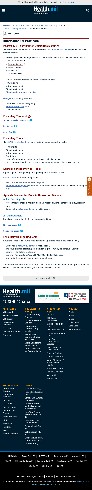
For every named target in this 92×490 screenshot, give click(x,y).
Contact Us (7, 335)
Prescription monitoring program (17, 186)
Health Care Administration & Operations (52, 341)
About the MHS (9, 309)
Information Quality (44, 461)
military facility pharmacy (26, 209)
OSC (58, 466)
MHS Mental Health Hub (55, 330)
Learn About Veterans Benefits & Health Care (33, 413)
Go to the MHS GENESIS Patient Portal (34, 399)
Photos (71, 315)
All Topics (50, 314)
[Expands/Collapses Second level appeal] (12, 231)
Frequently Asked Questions (9, 412)
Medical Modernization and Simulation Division (33, 350)
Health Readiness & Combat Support (54, 348)
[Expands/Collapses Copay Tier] (8, 132)
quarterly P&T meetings (62, 49)
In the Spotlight (74, 322)
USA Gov (32, 466)
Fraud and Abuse (60, 456)
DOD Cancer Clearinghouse (52, 319)
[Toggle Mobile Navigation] (4, 10)
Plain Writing (80, 461)
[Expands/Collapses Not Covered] (8, 126)
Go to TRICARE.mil (32, 388)
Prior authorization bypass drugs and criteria (21, 92)
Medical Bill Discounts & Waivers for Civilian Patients (55, 362)
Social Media (73, 326)
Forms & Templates (10, 407)
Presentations (7, 423)
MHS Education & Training (33, 310)
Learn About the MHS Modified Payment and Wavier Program (32, 406)
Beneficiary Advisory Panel (15, 107)
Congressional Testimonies (8, 395)
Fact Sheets (7, 400)
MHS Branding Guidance (11, 332)
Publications (7, 427)
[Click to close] (89, 179)
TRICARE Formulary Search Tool (17, 142)
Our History (7, 328)
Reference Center (11, 385)
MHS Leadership (8, 312)
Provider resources (9, 177)
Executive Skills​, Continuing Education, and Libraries (32, 337)
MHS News (73, 309)
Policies (5, 420)
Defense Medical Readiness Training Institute (31, 328)
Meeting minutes (9, 98)
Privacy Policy (27, 456)
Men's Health (51, 375)
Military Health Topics (53, 310)
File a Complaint (30, 444)
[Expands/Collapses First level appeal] (10, 225)
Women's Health (52, 379)
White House (46, 466)
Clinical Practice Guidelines (8, 389)
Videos (71, 319)
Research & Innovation (55, 372)
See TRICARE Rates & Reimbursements (33, 421)
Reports (5, 430)
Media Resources (75, 329)
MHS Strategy (8, 319)
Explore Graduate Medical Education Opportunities (34, 439)
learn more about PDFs (49, 484)
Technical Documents (10, 434)
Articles (71, 312)
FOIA (7, 461)
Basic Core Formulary (15, 64)
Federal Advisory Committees (8, 323)
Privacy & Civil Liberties (55, 368)
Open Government (63, 461)
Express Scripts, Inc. (34, 162)
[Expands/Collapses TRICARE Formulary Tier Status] (16, 120)
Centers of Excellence (54, 353)
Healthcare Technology (55, 357)
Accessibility (76, 456)
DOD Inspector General (23, 461)
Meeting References (10, 416)
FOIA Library (7, 404)
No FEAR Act (43, 456)
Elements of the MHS (10, 315)
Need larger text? (12, 33)
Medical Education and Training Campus (33, 344)
